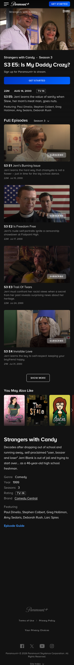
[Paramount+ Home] (37, 610)
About (46, 12)
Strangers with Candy (23, 12)
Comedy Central (26, 498)
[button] (6, 5)
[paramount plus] (20, 4)
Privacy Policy (47, 621)
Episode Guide (14, 525)
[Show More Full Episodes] (38, 378)
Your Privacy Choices (37, 630)
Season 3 (45, 57)
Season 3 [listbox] (39, 120)
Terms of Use (26, 621)
